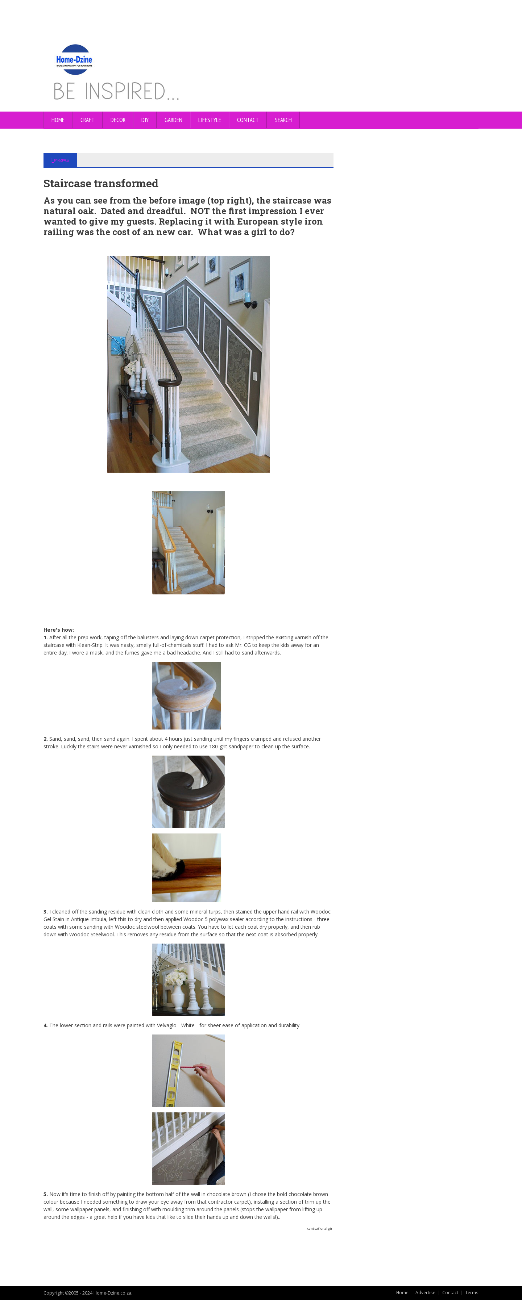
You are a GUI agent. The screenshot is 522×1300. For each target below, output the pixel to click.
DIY (145, 120)
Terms (471, 1292)
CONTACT (248, 120)
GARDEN (173, 120)
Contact (451, 1292)
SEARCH (283, 120)
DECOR (118, 120)
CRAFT (87, 120)
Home (58, 120)
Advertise (426, 1292)
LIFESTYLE (209, 120)
